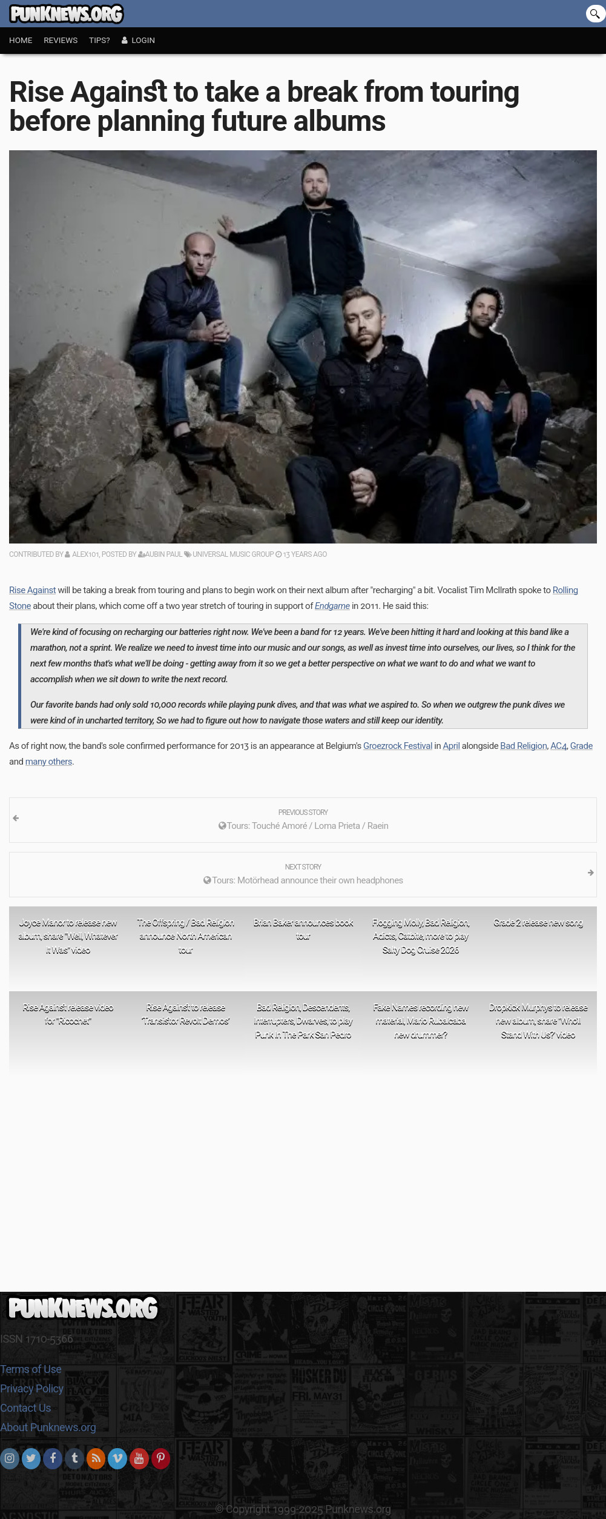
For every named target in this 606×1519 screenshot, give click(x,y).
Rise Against (32, 590)
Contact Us (25, 1407)
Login (138, 40)
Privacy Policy (32, 1388)
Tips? (99, 40)
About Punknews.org (48, 1427)
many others (48, 761)
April (451, 745)
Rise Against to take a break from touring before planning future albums (264, 106)
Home (20, 40)
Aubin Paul (160, 554)
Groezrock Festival (397, 745)
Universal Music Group (229, 554)
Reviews (60, 40)
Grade (581, 745)
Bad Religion (523, 745)
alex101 (85, 554)
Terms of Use (30, 1369)
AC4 (558, 745)
